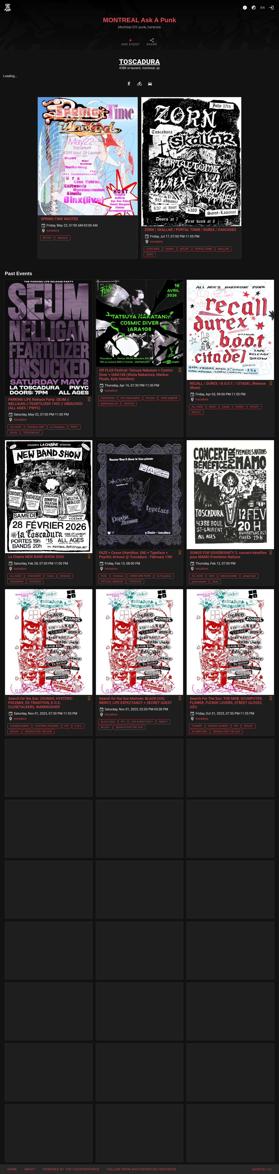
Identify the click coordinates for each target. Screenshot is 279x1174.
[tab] (130, 42)
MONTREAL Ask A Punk (139, 20)
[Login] (271, 7)
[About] (244, 7)
